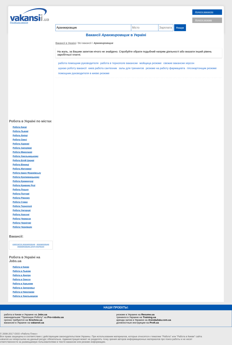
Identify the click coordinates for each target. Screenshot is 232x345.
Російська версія (19, 22)
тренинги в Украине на (136, 317)
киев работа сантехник (102, 68)
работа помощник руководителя (78, 63)
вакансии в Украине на (24, 322)
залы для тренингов (131, 68)
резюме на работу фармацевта (165, 68)
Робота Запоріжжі (22, 148)
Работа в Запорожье (24, 288)
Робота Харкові (21, 144)
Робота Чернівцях (22, 227)
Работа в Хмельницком (25, 296)
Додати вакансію (204, 12)
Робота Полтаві (21, 193)
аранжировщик (43, 244)
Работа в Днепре (22, 275)
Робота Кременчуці (23, 181)
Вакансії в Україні (65, 43)
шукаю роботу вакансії (72, 68)
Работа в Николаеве (23, 292)
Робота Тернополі (22, 206)
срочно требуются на (23, 320)
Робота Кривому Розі (24, 185)
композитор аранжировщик (24, 244)
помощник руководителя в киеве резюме (83, 73)
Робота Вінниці (21, 164)
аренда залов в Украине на (143, 320)
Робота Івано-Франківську (27, 173)
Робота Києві (20, 127)
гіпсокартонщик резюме (202, 68)
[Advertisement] (121, 16)
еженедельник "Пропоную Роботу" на (34, 317)
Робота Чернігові (22, 223)
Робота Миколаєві (22, 152)
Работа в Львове (22, 271)
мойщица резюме (150, 63)
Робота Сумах (20, 202)
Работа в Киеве (21, 267)
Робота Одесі (20, 139)
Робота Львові (20, 131)
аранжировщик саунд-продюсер (30, 246)
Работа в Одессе (22, 279)
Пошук (180, 27)
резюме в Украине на (135, 314)
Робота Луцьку (21, 189)
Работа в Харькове (23, 283)
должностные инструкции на (137, 322)
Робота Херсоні (21, 214)
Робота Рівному (21, 198)
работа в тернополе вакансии (119, 63)
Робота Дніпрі (20, 135)
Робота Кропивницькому (26, 177)
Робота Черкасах (22, 218)
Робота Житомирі (22, 169)
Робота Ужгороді (22, 210)
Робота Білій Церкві (23, 160)
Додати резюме (203, 20)
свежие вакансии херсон (178, 63)
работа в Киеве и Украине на (25, 314)
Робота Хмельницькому (25, 156)
